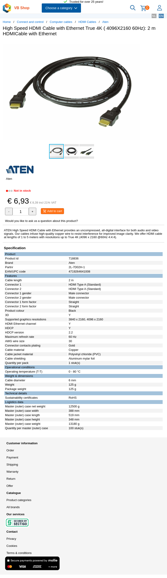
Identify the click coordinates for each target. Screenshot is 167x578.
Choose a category (61, 8)
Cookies (11, 546)
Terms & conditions (19, 553)
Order (10, 450)
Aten (105, 22)
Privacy (11, 538)
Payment (12, 457)
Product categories (18, 500)
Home (7, 22)
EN (161, 16)
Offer (9, 486)
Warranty (12, 471)
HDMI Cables (87, 22)
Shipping (12, 464)
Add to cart (52, 211)
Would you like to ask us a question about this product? (41, 221)
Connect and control (30, 22)
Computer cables (61, 22)
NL (154, 16)
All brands (13, 507)
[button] (136, 44)
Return (10, 478)
